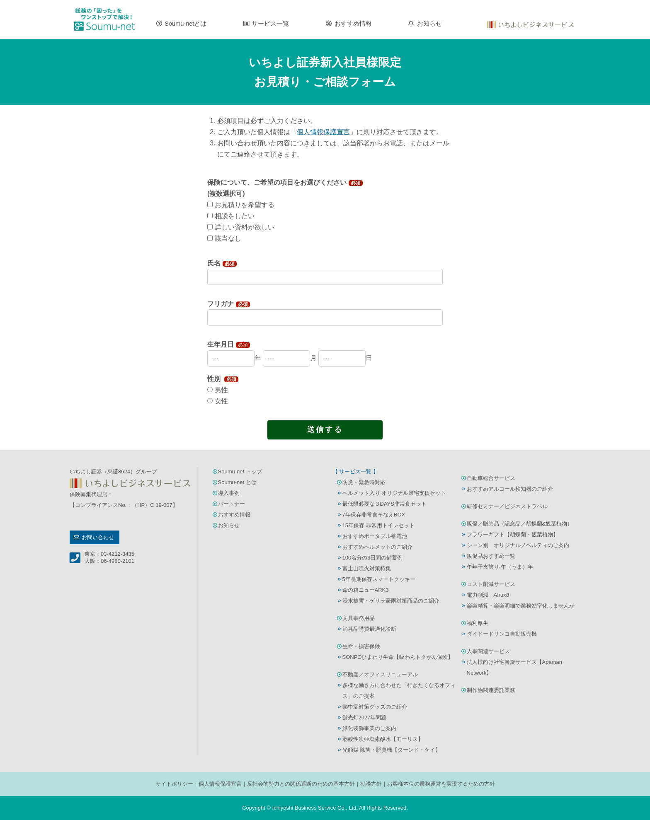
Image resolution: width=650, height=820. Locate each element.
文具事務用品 (358, 618)
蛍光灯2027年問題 (364, 717)
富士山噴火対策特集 (366, 568)
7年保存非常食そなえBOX (373, 514)
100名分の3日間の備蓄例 (372, 558)
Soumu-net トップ (240, 471)
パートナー (231, 504)
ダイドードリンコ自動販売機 (502, 634)
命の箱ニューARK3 (365, 590)
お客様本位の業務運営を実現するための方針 (441, 784)
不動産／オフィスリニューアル (380, 674)
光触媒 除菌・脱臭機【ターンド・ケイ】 (391, 750)
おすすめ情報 (353, 23)
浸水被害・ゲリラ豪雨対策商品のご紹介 (390, 601)
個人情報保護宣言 (220, 784)
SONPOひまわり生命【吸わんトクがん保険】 (398, 657)
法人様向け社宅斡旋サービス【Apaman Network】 (514, 667)
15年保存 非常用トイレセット (378, 525)
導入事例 (229, 493)
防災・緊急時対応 (364, 482)
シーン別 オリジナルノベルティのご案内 (518, 545)
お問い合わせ (98, 537)
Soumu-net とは (237, 482)
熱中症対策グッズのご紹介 (374, 707)
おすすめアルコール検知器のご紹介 (510, 489)
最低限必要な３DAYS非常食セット (384, 504)
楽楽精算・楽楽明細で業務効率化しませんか (521, 606)
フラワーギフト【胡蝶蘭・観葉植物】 (512, 534)
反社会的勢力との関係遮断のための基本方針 (301, 784)
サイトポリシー (174, 784)
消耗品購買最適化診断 (369, 629)
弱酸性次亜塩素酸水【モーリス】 (382, 739)
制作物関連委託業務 (491, 690)
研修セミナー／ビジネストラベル (507, 506)
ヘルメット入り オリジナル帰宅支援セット (394, 493)
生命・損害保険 (361, 646)
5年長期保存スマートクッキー (378, 579)
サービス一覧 (270, 23)
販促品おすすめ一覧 (491, 556)
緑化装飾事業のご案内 (369, 728)
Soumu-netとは (185, 23)
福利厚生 (477, 623)
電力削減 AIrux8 (488, 595)
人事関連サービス (488, 651)
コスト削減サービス (491, 584)
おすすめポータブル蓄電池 (374, 536)
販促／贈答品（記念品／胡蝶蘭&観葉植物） (520, 524)
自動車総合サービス (491, 478)
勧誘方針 (371, 784)
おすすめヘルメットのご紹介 (377, 547)
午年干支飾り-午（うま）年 (500, 567)
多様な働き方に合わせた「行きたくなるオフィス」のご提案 (399, 690)
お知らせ (429, 23)
